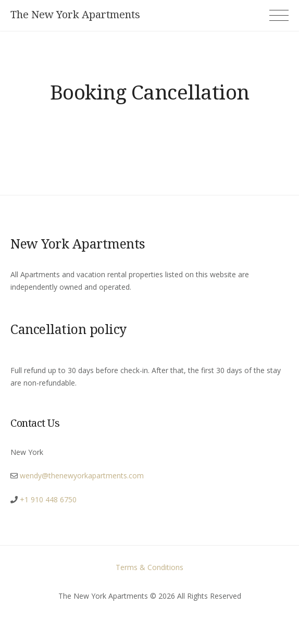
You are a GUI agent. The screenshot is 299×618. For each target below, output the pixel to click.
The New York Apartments (75, 14)
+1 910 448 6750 (48, 499)
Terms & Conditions (149, 567)
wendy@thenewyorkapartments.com (82, 475)
